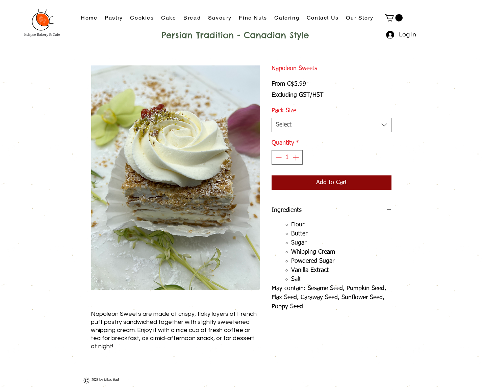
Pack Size (284, 111)
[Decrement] (278, 157)
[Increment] (296, 157)
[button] (394, 18)
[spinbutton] (287, 157)
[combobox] (331, 125)
